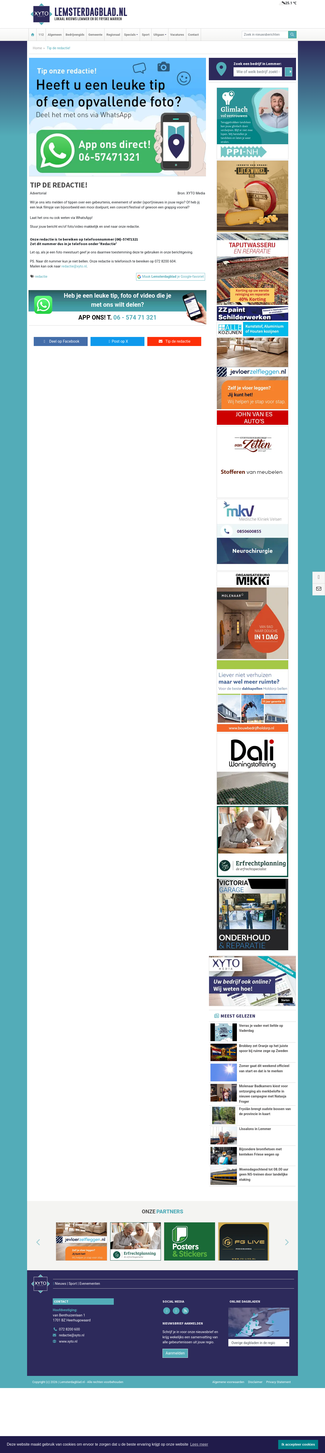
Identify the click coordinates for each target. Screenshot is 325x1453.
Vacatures (177, 34)
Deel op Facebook (60, 341)
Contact (193, 34)
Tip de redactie (174, 341)
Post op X (117, 341)
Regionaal (113, 34)
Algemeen (55, 34)
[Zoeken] (292, 34)
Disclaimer (255, 1393)
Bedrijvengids (75, 34)
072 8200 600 (69, 1341)
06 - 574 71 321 (135, 317)
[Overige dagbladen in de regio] (258, 1330)
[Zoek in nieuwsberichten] (265, 34)
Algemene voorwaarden (228, 1393)
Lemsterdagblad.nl (90, 12)
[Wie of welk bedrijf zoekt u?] (258, 71)
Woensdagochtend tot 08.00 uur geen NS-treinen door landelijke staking (263, 1183)
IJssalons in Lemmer (255, 1129)
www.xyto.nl (68, 1353)
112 (41, 34)
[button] (32, 1264)
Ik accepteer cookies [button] (298, 1444)
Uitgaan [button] (158, 34)
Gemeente (95, 34)
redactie (41, 277)
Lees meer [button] (199, 1444)
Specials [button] (130, 34)
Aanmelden (175, 1364)
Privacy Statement (278, 1393)
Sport (145, 34)
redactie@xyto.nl (74, 266)
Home (37, 48)
